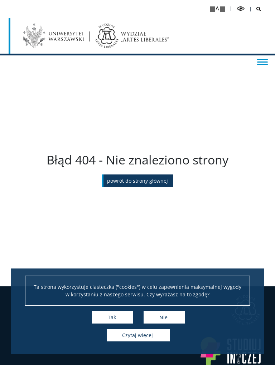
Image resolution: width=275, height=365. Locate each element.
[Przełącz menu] (262, 61)
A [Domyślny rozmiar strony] (217, 8)
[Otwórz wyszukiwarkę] (256, 9)
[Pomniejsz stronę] (222, 9)
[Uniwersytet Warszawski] (53, 35)
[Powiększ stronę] (212, 9)
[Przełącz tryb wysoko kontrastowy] (240, 8)
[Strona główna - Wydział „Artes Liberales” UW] (132, 35)
